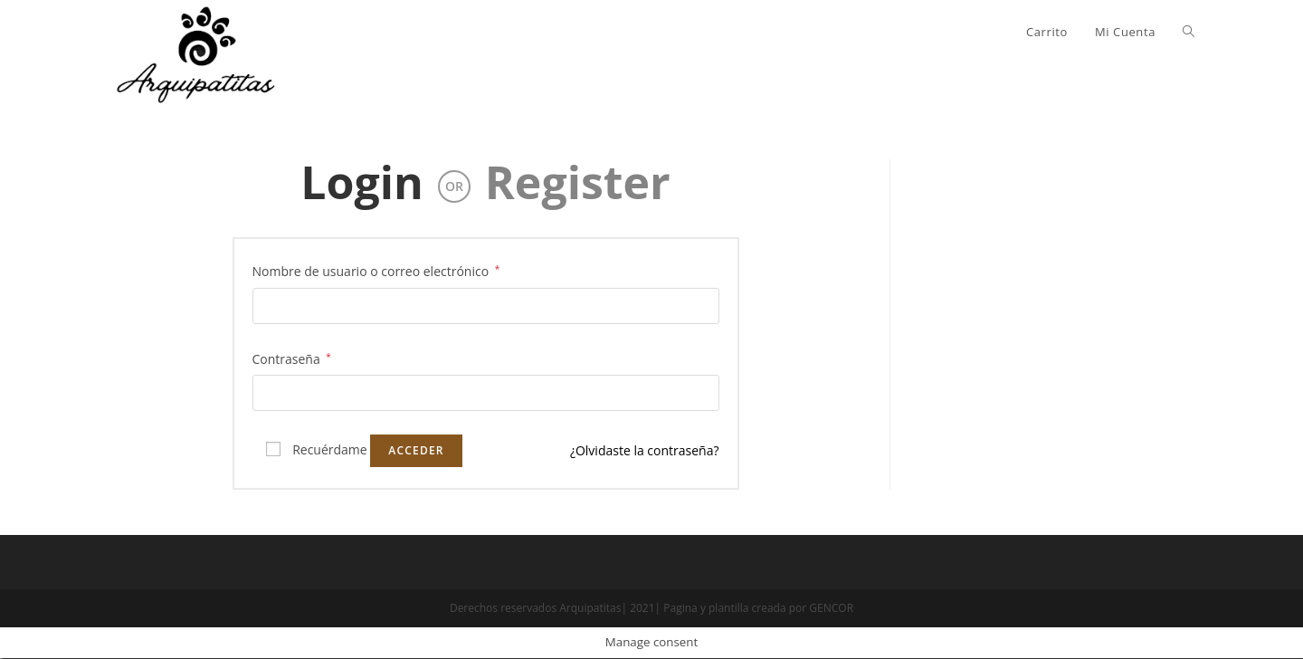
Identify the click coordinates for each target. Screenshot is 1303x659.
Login (361, 184)
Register (578, 184)
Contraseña (291, 358)
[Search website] (1188, 31)
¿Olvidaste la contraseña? (644, 451)
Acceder (415, 451)
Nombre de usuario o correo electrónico (376, 272)
